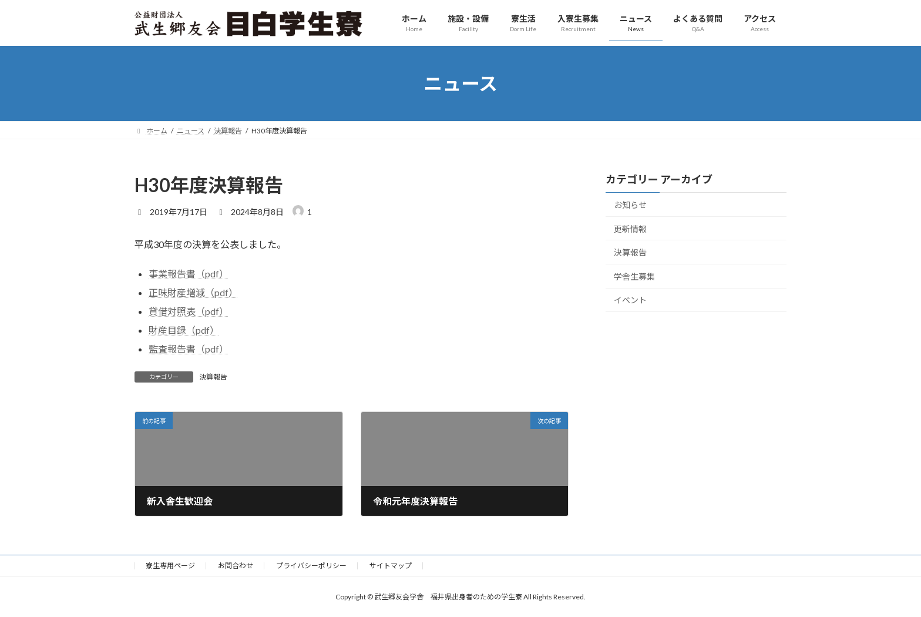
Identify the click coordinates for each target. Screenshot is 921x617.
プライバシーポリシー (311, 565)
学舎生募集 (634, 276)
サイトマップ (390, 565)
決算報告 (213, 377)
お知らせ (630, 205)
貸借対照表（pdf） (188, 311)
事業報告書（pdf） (188, 273)
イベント (630, 301)
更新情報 (630, 229)
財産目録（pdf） (184, 330)
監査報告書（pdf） (188, 348)
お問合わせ (235, 565)
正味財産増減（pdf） (193, 292)
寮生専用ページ (170, 565)
